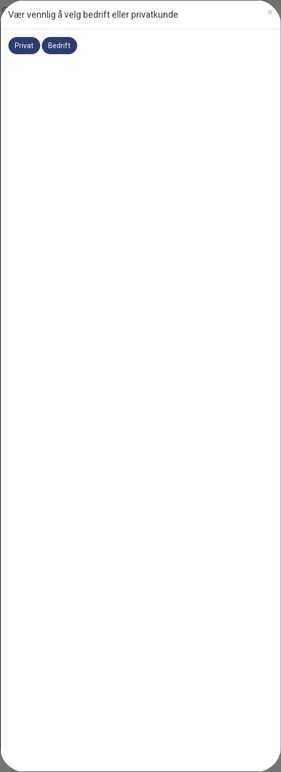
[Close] (270, 12)
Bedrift (59, 46)
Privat (24, 46)
